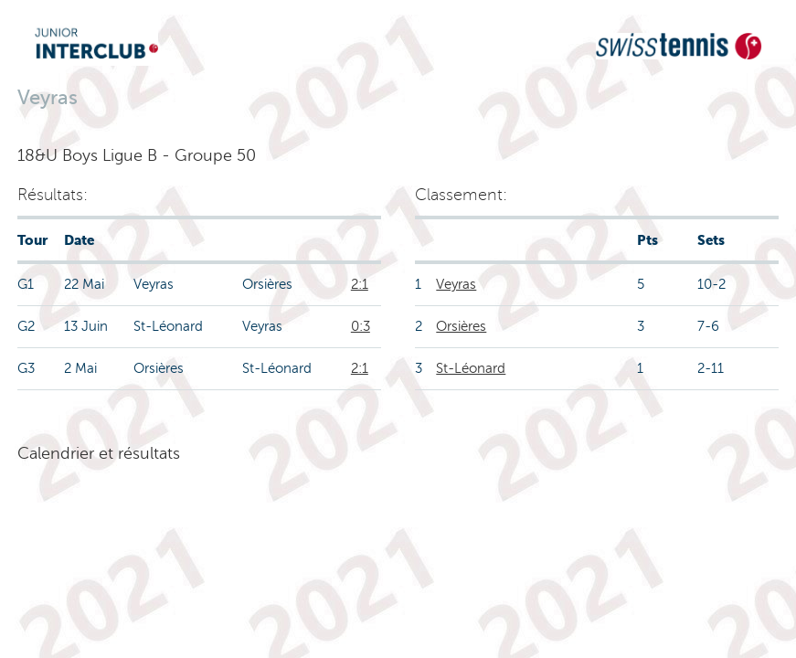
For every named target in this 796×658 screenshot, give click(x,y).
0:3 (360, 326)
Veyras (456, 284)
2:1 (359, 284)
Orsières (461, 326)
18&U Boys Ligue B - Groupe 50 (136, 155)
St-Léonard (470, 368)
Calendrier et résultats (98, 453)
